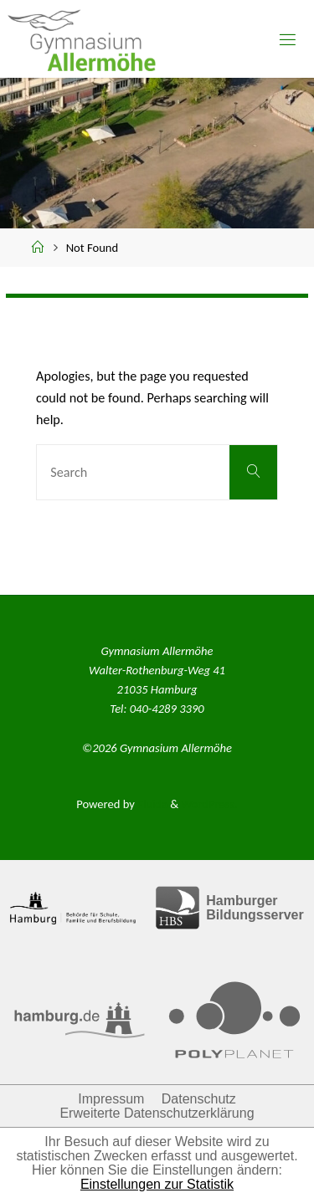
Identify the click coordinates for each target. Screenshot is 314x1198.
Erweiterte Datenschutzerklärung (156, 1113)
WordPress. (209, 803)
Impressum (111, 1099)
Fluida (151, 803)
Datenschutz (199, 1099)
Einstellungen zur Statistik (157, 1184)
